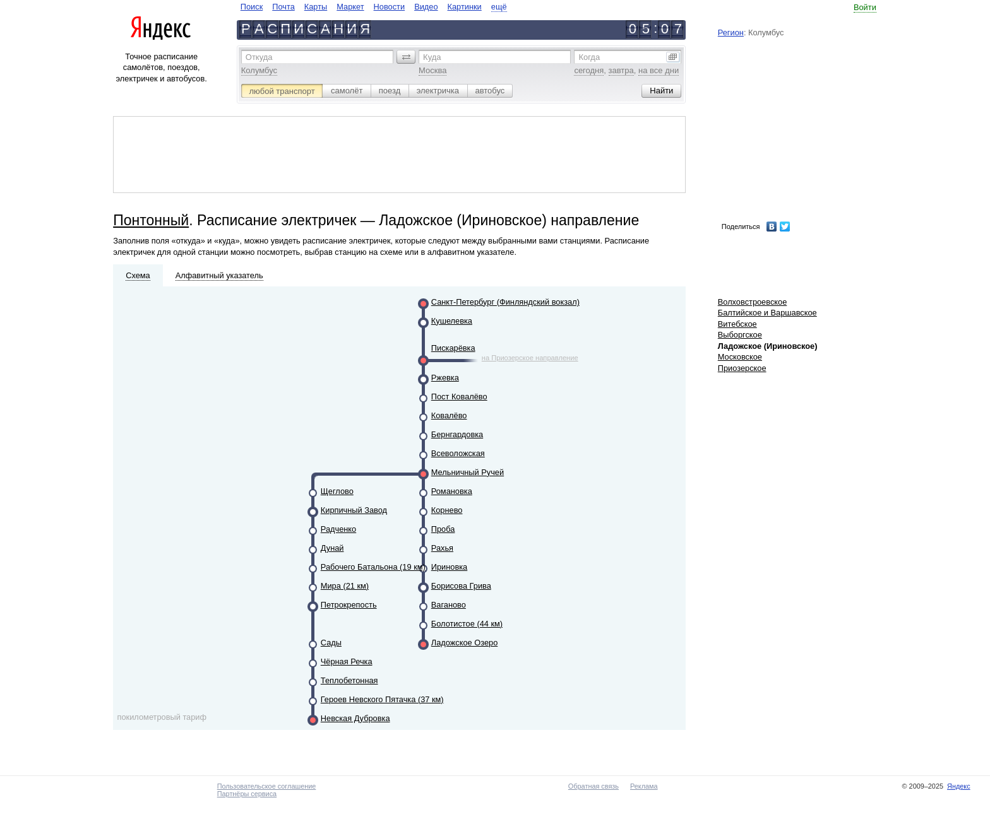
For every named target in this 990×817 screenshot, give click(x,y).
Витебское (737, 324)
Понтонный (151, 220)
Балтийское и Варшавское (767, 312)
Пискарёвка (453, 348)
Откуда (259, 57)
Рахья (442, 548)
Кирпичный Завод (354, 510)
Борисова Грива (461, 586)
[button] (406, 57)
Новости (389, 6)
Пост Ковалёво (459, 396)
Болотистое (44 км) (467, 623)
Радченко (338, 529)
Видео (426, 6)
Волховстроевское (752, 302)
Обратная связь (593, 786)
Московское (740, 356)
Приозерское (742, 368)
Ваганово (448, 604)
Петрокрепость (349, 604)
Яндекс (958, 786)
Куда (432, 57)
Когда (589, 57)
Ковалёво (449, 415)
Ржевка (445, 377)
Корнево (447, 510)
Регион (731, 32)
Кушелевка (451, 321)
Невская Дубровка (355, 718)
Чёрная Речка (347, 661)
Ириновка (449, 567)
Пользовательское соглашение (266, 786)
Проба (443, 529)
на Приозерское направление (530, 357)
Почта (283, 6)
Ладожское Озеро (464, 642)
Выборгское (740, 334)
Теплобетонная (349, 680)
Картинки (465, 6)
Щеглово (337, 491)
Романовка (451, 491)
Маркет (350, 6)
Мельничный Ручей (467, 472)
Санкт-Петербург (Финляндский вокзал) (505, 302)
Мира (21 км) (345, 586)
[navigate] (374, 6)
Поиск (252, 6)
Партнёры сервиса (247, 793)
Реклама (644, 786)
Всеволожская (458, 453)
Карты (315, 6)
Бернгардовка (457, 434)
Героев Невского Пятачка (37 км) (382, 699)
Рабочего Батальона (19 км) (373, 567)
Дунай (332, 548)
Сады (331, 642)
